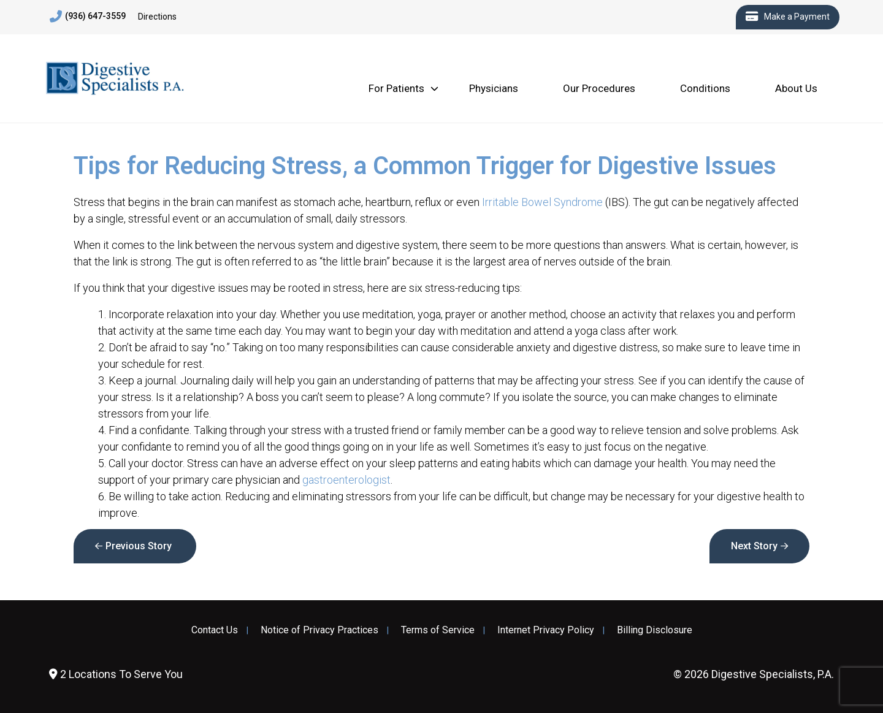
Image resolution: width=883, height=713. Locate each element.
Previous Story (138, 546)
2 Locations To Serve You (116, 674)
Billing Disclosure (654, 630)
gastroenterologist (346, 479)
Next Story (754, 546)
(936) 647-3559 (88, 16)
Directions (157, 16)
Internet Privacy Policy (545, 630)
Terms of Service (438, 630)
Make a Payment (788, 17)
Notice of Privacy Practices (319, 630)
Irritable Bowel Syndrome (542, 202)
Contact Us (214, 630)
